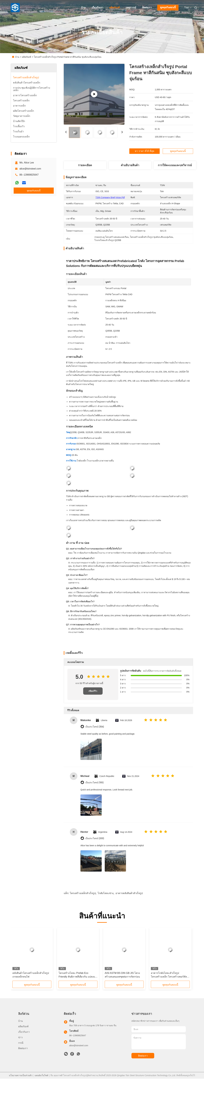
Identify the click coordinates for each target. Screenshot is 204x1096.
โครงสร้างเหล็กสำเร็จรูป (83, 893)
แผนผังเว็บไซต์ (41, 1075)
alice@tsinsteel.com (30, 168)
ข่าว (20, 1037)
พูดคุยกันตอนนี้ (168, 7)
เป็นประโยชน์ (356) (94, 726)
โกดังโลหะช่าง (105, 893)
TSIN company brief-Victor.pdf (110, 197)
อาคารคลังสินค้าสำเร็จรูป (129, 893)
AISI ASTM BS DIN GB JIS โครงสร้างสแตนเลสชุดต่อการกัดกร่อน (122, 975)
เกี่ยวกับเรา (97, 7)
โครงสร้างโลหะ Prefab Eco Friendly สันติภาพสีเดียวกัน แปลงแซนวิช (78, 975)
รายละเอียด (85, 165)
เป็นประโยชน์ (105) (94, 782)
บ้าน (83, 7)
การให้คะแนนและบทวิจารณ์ (175, 165)
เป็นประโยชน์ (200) (94, 838)
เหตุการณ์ (131, 7)
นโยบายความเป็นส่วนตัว (20, 1075)
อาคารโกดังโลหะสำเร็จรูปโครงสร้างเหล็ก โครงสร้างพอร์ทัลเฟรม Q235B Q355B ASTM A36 (169, 975)
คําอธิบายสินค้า (130, 165)
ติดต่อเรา (147, 7)
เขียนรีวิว (92, 691)
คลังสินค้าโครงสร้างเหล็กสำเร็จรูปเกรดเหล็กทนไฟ (30, 975)
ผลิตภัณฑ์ (114, 7)
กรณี (20, 1043)
